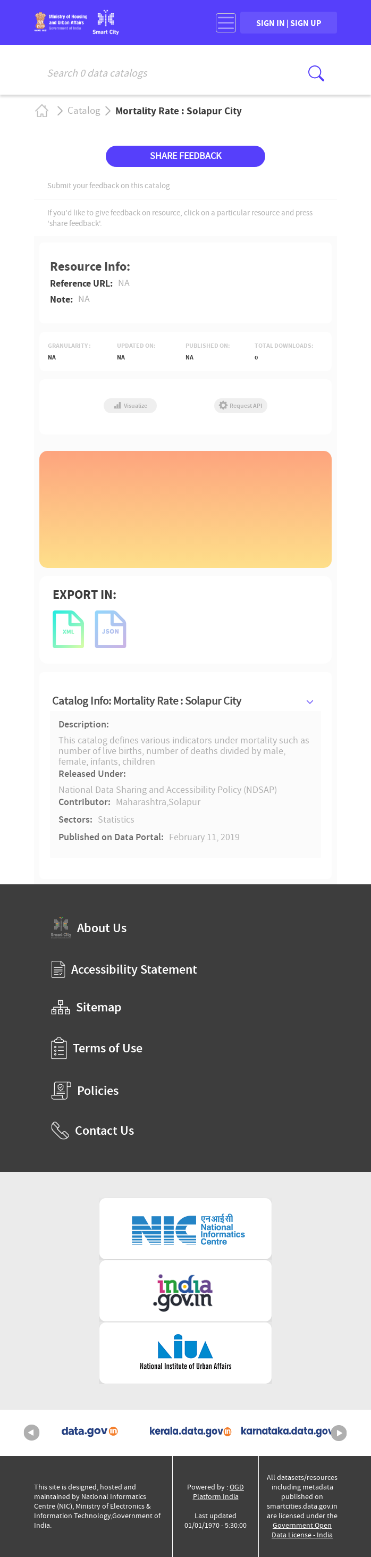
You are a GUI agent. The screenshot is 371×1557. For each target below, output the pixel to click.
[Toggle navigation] (226, 22)
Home (41, 111)
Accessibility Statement (124, 969)
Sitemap (86, 1007)
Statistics (116, 820)
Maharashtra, (142, 802)
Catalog (84, 110)
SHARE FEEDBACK (185, 156)
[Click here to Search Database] (316, 73)
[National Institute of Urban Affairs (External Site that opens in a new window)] (185, 1353)
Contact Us (92, 1130)
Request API (241, 405)
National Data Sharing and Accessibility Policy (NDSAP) (167, 790)
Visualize (130, 405)
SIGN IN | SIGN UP (289, 23)
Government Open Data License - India (302, 1530)
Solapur (184, 802)
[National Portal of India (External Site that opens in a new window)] (185, 1291)
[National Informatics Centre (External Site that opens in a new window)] (185, 1229)
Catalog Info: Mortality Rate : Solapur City (146, 701)
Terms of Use (96, 1048)
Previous (31, 1433)
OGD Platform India (218, 1492)
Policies (85, 1091)
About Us (89, 928)
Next (339, 1433)
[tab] (185, 701)
